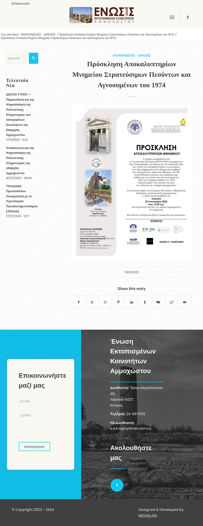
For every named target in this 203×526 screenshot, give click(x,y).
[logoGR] (101, 17)
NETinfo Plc (148, 515)
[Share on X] (92, 302)
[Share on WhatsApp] (105, 302)
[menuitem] (20, 3)
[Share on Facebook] (78, 302)
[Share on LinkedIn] (131, 302)
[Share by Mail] (184, 302)
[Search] (22, 58)
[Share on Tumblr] (144, 302)
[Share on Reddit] (171, 302)
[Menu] (172, 17)
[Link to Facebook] (187, 17)
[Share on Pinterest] (118, 302)
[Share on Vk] (158, 302)
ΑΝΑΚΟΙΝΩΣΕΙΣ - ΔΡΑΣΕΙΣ (131, 55)
